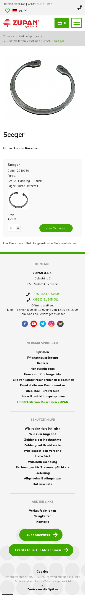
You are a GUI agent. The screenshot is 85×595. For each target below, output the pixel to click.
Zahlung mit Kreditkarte (42, 445)
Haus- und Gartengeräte (42, 374)
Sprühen (42, 352)
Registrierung (15, 4)
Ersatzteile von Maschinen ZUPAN (28, 40)
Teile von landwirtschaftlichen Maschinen (42, 380)
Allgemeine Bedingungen (42, 478)
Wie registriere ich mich (42, 428)
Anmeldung (36, 4)
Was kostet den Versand (42, 450)
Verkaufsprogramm (31, 36)
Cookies (42, 571)
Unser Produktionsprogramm (43, 396)
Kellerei (42, 363)
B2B (49, 4)
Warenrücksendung (42, 462)
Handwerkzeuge (42, 368)
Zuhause (8, 36)
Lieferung (42, 473)
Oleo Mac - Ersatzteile (42, 391)
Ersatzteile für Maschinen (42, 549)
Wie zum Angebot (42, 434)
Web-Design (51, 581)
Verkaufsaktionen (42, 510)
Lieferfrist (42, 456)
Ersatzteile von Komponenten (42, 385)
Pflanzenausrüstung (42, 357)
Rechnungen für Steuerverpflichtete (42, 467)
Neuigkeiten (42, 516)
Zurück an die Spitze (42, 587)
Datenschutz (42, 484)
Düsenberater (42, 534)
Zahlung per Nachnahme (42, 439)
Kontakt (42, 521)
